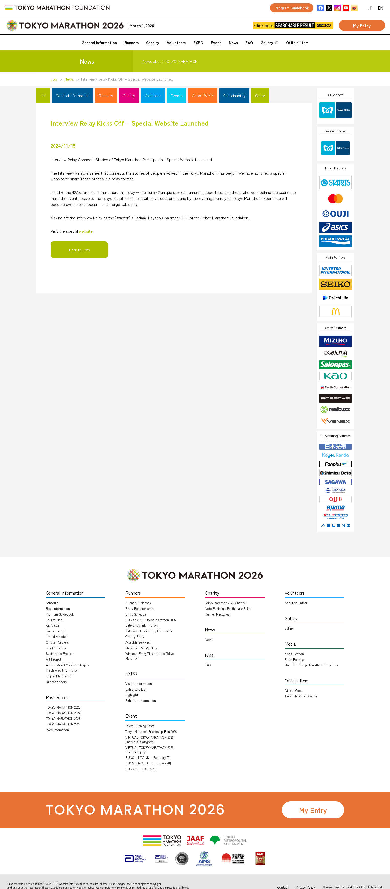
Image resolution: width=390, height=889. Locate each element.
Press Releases (295, 659)
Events (177, 95)
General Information (72, 95)
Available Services (137, 642)
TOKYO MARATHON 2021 (63, 724)
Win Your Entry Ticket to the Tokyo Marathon (149, 655)
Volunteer (153, 95)
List (43, 95)
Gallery (289, 628)
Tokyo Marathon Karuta (301, 696)
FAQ (208, 665)
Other (260, 95)
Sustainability (234, 95)
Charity (129, 95)
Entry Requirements (139, 608)
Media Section (294, 653)
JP (370, 8)
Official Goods (294, 690)
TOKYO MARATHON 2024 (63, 713)
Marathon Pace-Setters (141, 648)
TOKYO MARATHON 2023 (63, 718)
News (69, 79)
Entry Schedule (135, 614)
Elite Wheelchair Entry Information (149, 631)
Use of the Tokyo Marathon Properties (311, 665)
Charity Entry (134, 636)
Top (54, 79)
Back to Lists (79, 249)
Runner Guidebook (138, 602)
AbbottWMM (203, 95)
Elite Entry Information (141, 625)
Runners (106, 95)
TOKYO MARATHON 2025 (63, 707)
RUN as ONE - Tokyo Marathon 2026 (150, 619)
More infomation (57, 729)
